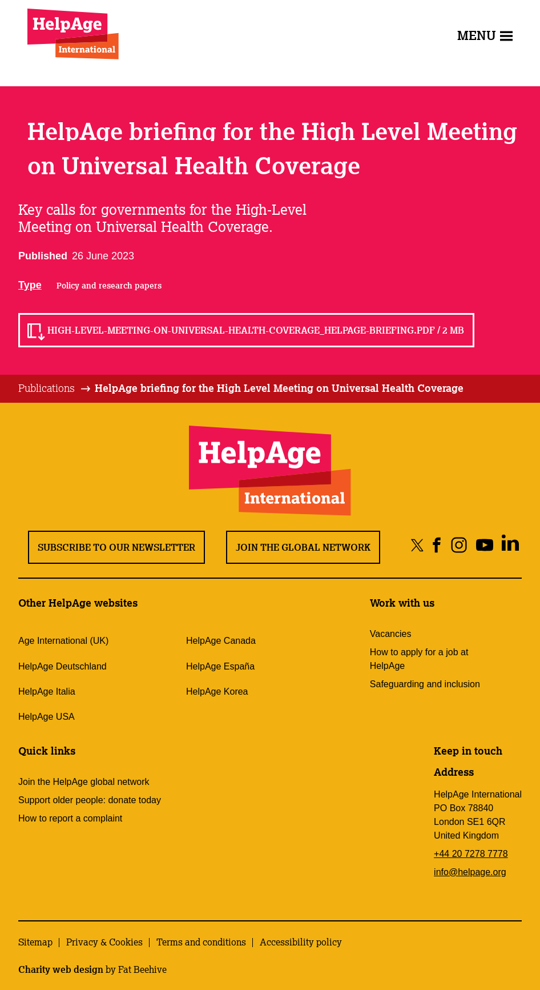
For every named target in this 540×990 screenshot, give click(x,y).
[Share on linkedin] (510, 544)
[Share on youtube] (484, 544)
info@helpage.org (470, 872)
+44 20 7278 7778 (470, 854)
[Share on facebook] (437, 544)
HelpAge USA (46, 717)
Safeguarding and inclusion (425, 684)
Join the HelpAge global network (83, 782)
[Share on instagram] (458, 544)
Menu (485, 35)
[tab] (55, 388)
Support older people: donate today (89, 800)
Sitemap (35, 942)
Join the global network (303, 547)
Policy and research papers (109, 285)
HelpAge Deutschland (62, 666)
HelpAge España (220, 666)
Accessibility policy (301, 942)
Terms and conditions (201, 942)
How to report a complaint (70, 818)
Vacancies (391, 634)
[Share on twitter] (417, 544)
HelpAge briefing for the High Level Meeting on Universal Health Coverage (279, 388)
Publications (46, 388)
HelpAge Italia (46, 691)
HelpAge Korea (217, 691)
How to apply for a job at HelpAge (419, 659)
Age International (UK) (63, 641)
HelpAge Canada (221, 641)
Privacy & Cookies (104, 942)
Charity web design (60, 969)
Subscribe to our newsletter (116, 547)
